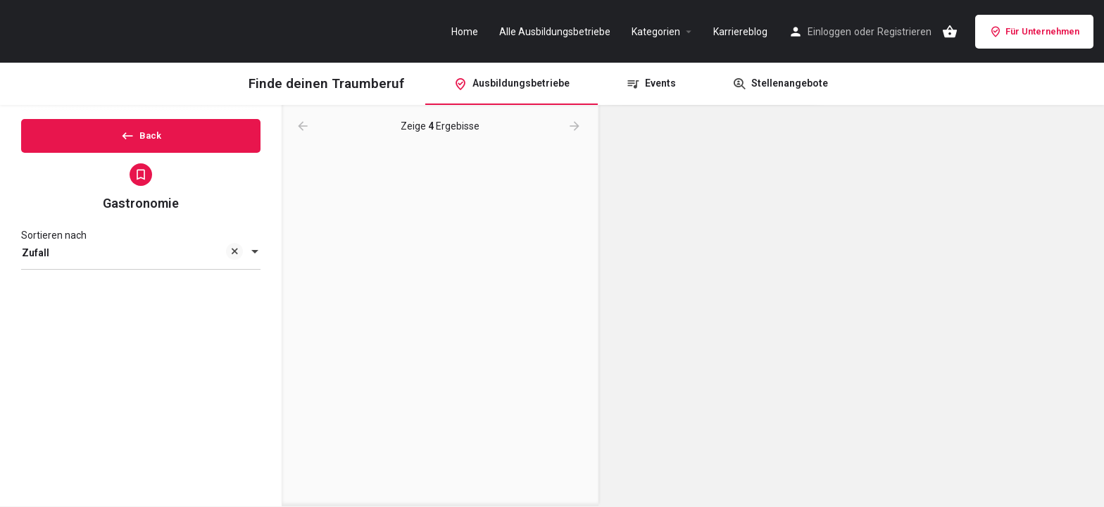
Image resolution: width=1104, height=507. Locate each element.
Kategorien (656, 31)
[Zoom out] (1087, 143)
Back (140, 140)
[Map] (851, 306)
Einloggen (829, 31)
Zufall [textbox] (132, 266)
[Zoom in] (1087, 123)
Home (464, 31)
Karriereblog (740, 31)
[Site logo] (84, 30)
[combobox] (141, 265)
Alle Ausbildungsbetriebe (554, 31)
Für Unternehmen (1034, 31)
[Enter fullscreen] (1087, 171)
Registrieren (904, 31)
